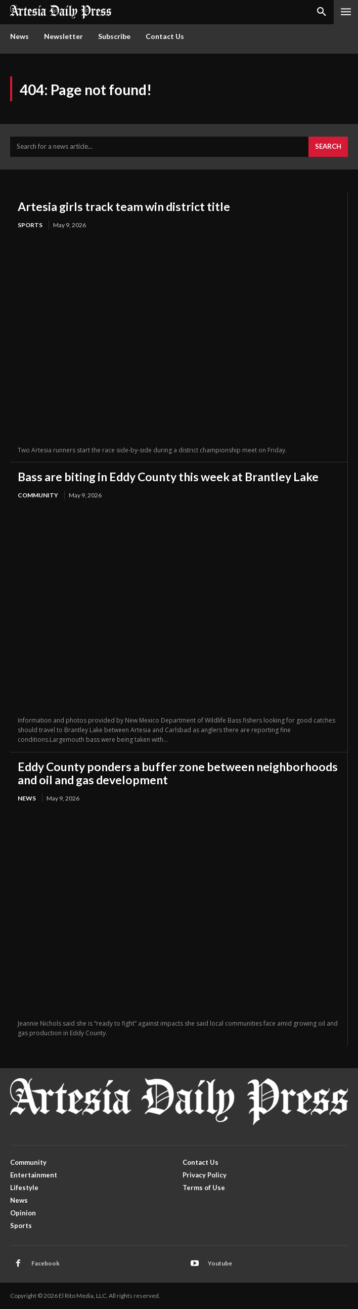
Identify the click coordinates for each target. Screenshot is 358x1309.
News (27, 798)
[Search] (328, 147)
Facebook (45, 1263)
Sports (30, 225)
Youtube (220, 1263)
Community (38, 495)
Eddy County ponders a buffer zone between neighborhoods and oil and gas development (178, 773)
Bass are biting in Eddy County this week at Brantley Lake (168, 477)
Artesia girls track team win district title (124, 206)
